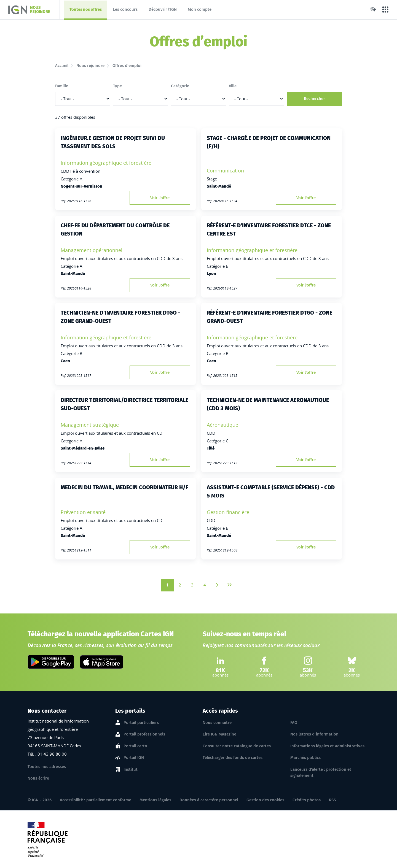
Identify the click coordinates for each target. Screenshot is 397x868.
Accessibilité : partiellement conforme (95, 799)
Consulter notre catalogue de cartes (237, 745)
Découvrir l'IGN (163, 9)
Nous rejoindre (90, 65)
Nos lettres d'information (314, 734)
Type (117, 85)
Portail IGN (134, 758)
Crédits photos (307, 799)
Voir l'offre (160, 197)
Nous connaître (217, 722)
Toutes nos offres (85, 11)
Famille (61, 85)
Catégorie (180, 85)
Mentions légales (155, 799)
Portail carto (135, 746)
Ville (233, 85)
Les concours (125, 9)
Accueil (61, 65)
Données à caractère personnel (208, 799)
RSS (332, 799)
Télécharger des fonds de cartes (232, 757)
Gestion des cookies (265, 799)
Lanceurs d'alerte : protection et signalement (320, 772)
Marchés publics (305, 757)
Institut (131, 769)
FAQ (293, 722)
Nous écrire (38, 778)
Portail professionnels (144, 734)
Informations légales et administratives (327, 745)
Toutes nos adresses (47, 766)
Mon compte (199, 9)
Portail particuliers (141, 723)
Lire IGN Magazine (219, 734)
